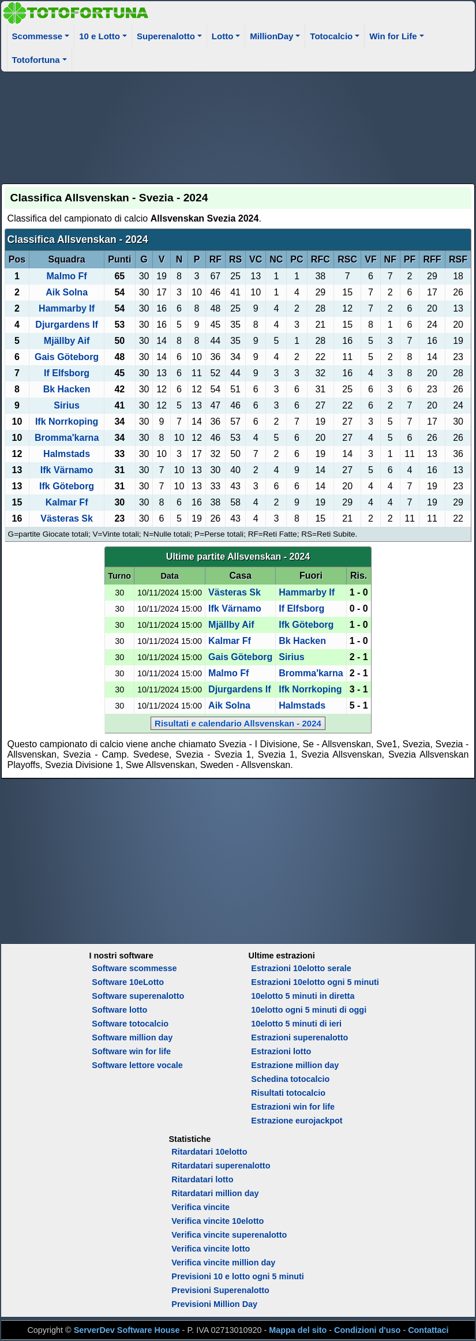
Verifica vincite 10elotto (217, 1221)
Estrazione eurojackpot (296, 1120)
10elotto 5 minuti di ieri (296, 1023)
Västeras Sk (66, 518)
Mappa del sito (298, 1330)
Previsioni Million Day (214, 1304)
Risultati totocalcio (288, 1092)
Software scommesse (134, 968)
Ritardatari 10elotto (209, 1151)
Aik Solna (67, 292)
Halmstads (66, 454)
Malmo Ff (66, 276)
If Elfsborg (66, 373)
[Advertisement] (238, 126)
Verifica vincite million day (223, 1262)
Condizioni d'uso (367, 1330)
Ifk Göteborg (66, 486)
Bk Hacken (67, 389)
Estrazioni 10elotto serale (301, 968)
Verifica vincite (200, 1207)
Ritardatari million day (214, 1193)
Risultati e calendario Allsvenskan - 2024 (238, 723)
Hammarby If (67, 308)
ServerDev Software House (127, 1330)
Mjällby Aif (66, 341)
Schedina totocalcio (290, 1079)
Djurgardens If (66, 324)
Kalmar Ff (67, 502)
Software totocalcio (130, 1023)
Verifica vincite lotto (210, 1248)
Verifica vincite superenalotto (229, 1234)
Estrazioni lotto (281, 1051)
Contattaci (428, 1330)
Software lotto (119, 1009)
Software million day (132, 1037)
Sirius (66, 405)
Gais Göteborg (67, 357)
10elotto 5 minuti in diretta (302, 996)
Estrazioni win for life (293, 1106)
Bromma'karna (67, 438)
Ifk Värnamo (66, 470)
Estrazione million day (295, 1065)
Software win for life (131, 1051)
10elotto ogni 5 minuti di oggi (308, 1009)
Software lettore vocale (137, 1065)
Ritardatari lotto (202, 1179)
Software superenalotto (138, 996)
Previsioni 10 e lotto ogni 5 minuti (237, 1276)
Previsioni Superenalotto (220, 1290)
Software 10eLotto (128, 982)
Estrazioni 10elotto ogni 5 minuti (314, 982)
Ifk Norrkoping (66, 421)
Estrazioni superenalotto (299, 1037)
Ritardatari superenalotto (220, 1165)
